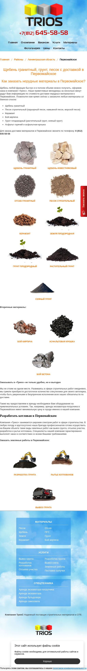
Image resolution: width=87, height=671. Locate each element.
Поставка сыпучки (55, 570)
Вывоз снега (52, 562)
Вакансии (43, 43)
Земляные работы (55, 566)
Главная (13, 43)
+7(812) (43, 33)
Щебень (23, 532)
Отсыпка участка (28, 569)
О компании (28, 43)
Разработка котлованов (25, 564)
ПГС (47, 532)
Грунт (48, 536)
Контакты (59, 48)
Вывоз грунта (26, 558)
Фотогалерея (32, 48)
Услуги (56, 43)
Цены (46, 48)
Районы (18, 60)
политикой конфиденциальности (69, 668)
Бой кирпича (52, 540)
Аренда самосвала (29, 601)
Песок (22, 528)
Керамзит (24, 540)
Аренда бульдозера (30, 597)
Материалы (70, 43)
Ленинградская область (41, 60)
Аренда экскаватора (30, 593)
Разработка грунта (55, 558)
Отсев (48, 528)
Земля (22, 536)
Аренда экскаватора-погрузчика (36, 589)
